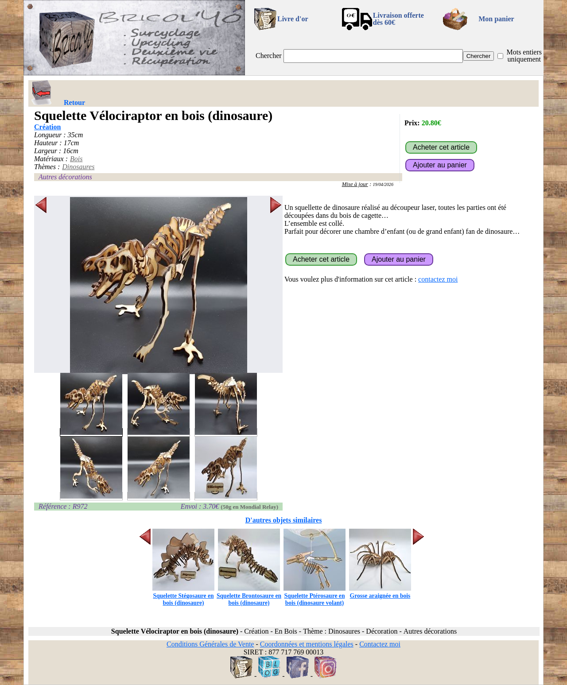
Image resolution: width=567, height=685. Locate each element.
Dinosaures (78, 166)
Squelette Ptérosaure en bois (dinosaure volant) (315, 595)
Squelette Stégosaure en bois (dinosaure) (183, 595)
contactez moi (438, 279)
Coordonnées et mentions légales (306, 644)
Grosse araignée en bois (380, 592)
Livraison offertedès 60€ (398, 19)
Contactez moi (379, 644)
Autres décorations (65, 177)
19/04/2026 (383, 184)
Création (47, 127)
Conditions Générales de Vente (210, 644)
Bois (76, 159)
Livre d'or (292, 19)
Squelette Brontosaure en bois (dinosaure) (249, 595)
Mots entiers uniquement (524, 55)
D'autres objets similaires (283, 520)
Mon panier (496, 19)
